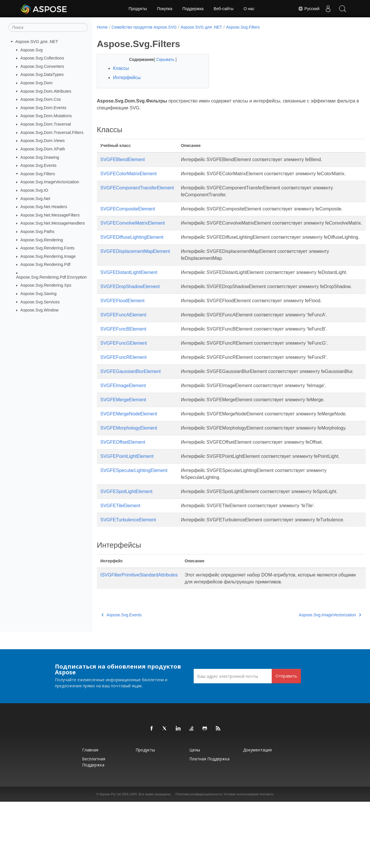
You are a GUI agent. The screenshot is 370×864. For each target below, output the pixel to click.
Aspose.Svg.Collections (42, 58)
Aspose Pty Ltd (110, 856)
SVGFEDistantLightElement (128, 293)
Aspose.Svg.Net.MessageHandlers (53, 223)
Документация (257, 812)
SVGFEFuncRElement (123, 391)
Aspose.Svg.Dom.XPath (43, 149)
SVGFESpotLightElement (126, 546)
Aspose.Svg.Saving (39, 293)
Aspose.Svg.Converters (42, 66)
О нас (249, 8)
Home (102, 27)
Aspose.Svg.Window (40, 310)
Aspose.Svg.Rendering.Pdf (46, 264)
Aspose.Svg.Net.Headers (44, 206)
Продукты (138, 8)
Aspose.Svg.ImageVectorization (50, 182)
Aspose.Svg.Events (39, 165)
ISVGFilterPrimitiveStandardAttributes (139, 637)
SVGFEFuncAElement (123, 349)
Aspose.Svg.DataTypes (42, 74)
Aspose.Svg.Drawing (40, 157)
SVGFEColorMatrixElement (128, 173)
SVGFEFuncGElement (123, 377)
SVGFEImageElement (123, 427)
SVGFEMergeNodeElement (128, 455)
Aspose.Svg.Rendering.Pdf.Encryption (51, 277)
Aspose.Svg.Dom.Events (43, 107)
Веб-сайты (224, 8)
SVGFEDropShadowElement (130, 314)
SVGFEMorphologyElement (128, 476)
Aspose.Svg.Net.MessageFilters (50, 215)
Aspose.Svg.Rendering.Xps (46, 285)
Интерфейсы (127, 77)
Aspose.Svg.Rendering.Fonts (48, 248)
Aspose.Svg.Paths (38, 231)
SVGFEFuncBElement (123, 363)
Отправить (286, 738)
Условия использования (241, 856)
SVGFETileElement (120, 561)
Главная (90, 812)
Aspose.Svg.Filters (38, 173)
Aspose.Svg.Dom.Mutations (46, 115)
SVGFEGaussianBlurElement (130, 406)
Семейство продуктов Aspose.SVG (144, 27)
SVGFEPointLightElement (126, 511)
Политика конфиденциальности (198, 856)
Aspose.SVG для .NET (36, 41)
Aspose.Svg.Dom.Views (43, 140)
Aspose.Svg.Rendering (42, 239)
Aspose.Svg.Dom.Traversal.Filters (52, 132)
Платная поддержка (209, 821)
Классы (121, 68)
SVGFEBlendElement (122, 159)
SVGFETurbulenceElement (128, 575)
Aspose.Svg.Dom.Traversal (46, 124)
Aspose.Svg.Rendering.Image (48, 256)
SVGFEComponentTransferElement (137, 194)
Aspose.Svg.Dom (37, 83)
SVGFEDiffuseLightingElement (131, 251)
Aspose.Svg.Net (35, 198)
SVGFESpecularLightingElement (133, 525)
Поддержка (193, 8)
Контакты (267, 856)
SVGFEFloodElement (122, 335)
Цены (194, 812)
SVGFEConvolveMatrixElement (132, 229)
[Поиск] (48, 27)
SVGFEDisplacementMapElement (135, 272)
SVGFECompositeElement (127, 215)
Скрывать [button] (161, 59)
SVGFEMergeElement (123, 441)
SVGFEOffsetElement (122, 497)
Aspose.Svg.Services (40, 301)
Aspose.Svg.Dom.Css (41, 99)
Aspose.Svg (32, 49)
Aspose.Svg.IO (34, 190)
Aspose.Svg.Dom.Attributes (46, 91)
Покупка (164, 8)
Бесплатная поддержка (93, 824)
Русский (308, 8)
